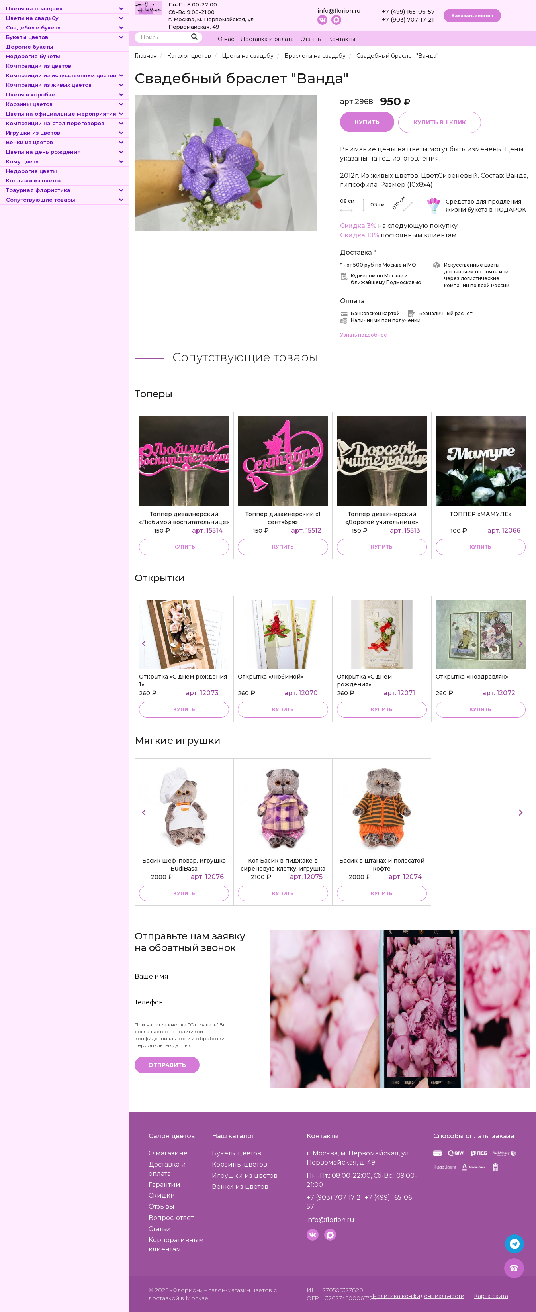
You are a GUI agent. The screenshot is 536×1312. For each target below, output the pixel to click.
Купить (367, 122)
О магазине (168, 1153)
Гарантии (164, 1184)
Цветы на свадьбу (65, 18)
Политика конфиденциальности (418, 1296)
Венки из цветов (65, 142)
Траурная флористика (65, 190)
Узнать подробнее (363, 335)
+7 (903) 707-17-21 (408, 19)
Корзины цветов (65, 104)
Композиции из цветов (38, 66)
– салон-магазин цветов (238, 1290)
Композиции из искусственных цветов (65, 75)
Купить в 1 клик (439, 122)
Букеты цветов (65, 37)
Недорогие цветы (31, 171)
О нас (226, 39)
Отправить (167, 1065)
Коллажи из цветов (34, 180)
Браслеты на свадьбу (315, 55)
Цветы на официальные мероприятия (65, 113)
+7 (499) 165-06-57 (408, 11)
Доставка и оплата (267, 39)
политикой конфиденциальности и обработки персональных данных (180, 1038)
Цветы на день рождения (65, 152)
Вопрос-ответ (171, 1218)
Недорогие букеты (33, 56)
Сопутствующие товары (65, 199)
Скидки (162, 1195)
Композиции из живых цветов (65, 85)
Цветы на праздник (65, 8)
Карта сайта (491, 1296)
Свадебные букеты (65, 27)
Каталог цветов (189, 55)
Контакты (341, 39)
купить (184, 547)
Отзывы (311, 39)
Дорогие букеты (29, 46)
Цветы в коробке (65, 94)
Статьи (160, 1229)
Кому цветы (65, 161)
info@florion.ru (338, 10)
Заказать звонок (472, 15)
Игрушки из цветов (65, 132)
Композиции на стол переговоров (65, 123)
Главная (145, 55)
